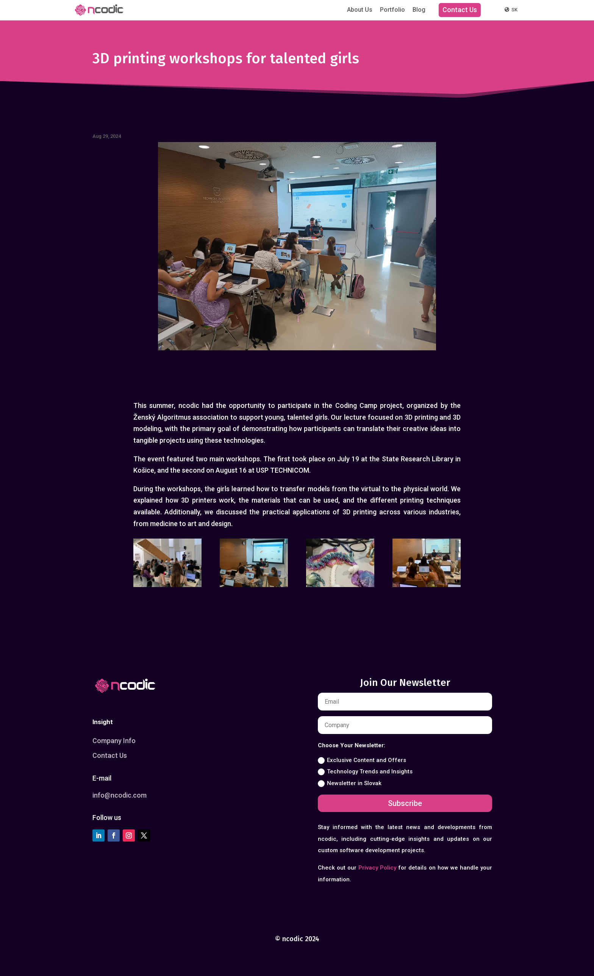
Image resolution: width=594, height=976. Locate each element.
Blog (419, 9)
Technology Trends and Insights (365, 771)
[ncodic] (99, 10)
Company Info (114, 741)
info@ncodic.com (119, 795)
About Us (359, 9)
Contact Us (459, 10)
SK (511, 9)
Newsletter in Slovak (349, 783)
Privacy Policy (377, 867)
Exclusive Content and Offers (362, 760)
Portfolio (392, 9)
